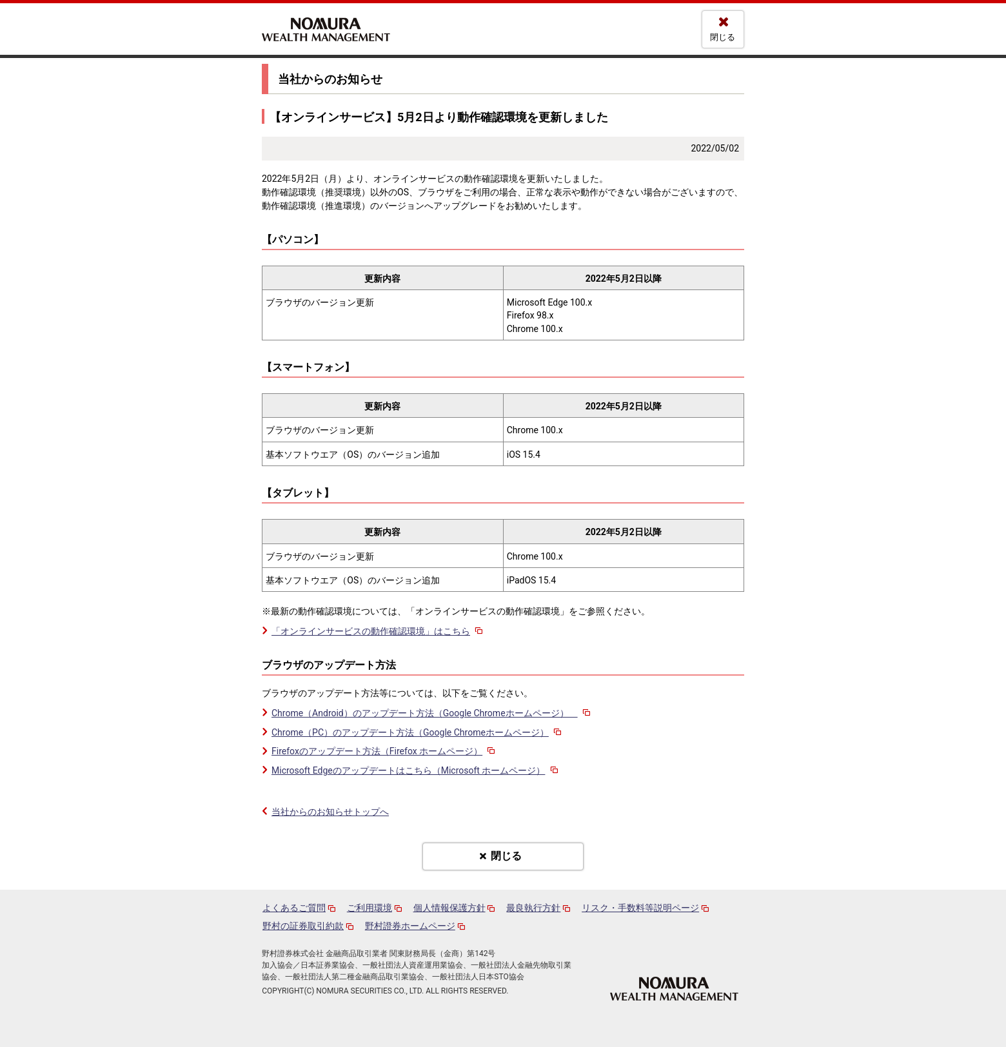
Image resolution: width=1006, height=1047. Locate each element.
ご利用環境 (369, 908)
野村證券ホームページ (410, 926)
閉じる (722, 37)
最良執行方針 (533, 908)
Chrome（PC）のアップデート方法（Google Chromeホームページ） (417, 732)
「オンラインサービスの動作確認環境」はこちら (378, 631)
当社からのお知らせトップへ (330, 812)
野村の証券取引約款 (303, 926)
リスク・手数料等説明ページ (640, 908)
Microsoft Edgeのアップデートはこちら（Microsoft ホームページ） (415, 770)
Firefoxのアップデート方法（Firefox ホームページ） (384, 751)
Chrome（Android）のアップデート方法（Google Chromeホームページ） (432, 713)
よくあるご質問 (294, 908)
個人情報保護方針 (449, 908)
